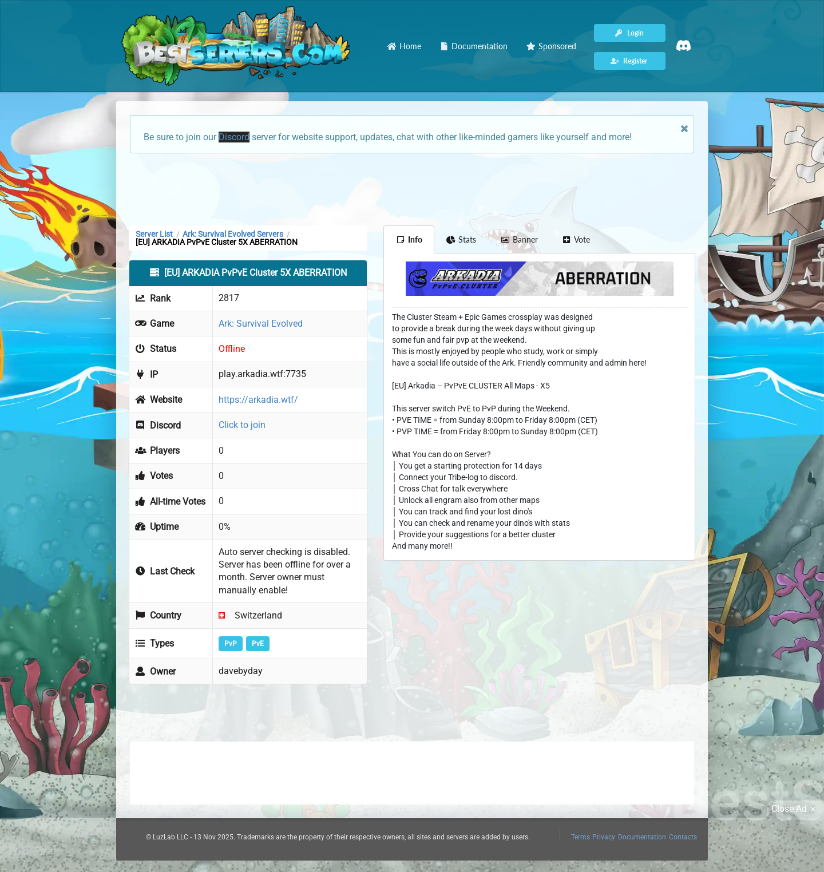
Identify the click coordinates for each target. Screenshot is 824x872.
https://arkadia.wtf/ (258, 399)
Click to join (242, 424)
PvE (258, 644)
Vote (576, 239)
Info (408, 239)
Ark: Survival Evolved (261, 323)
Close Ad (795, 809)
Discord (234, 137)
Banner (519, 239)
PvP (230, 644)
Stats (461, 239)
